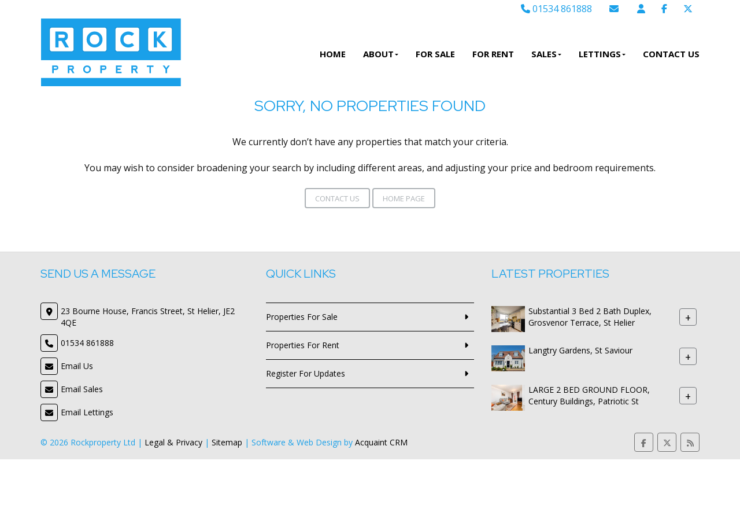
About (380, 54)
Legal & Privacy (173, 442)
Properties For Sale (302, 316)
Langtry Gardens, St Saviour (580, 350)
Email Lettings (87, 412)
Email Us (77, 365)
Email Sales (82, 389)
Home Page (404, 198)
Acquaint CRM (381, 442)
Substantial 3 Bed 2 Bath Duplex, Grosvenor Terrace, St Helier (590, 316)
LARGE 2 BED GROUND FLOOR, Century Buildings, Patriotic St (589, 395)
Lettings (602, 54)
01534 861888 (556, 8)
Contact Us (671, 54)
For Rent (493, 54)
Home (333, 54)
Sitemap (227, 442)
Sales (546, 54)
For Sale (435, 54)
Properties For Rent (302, 345)
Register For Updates (305, 373)
